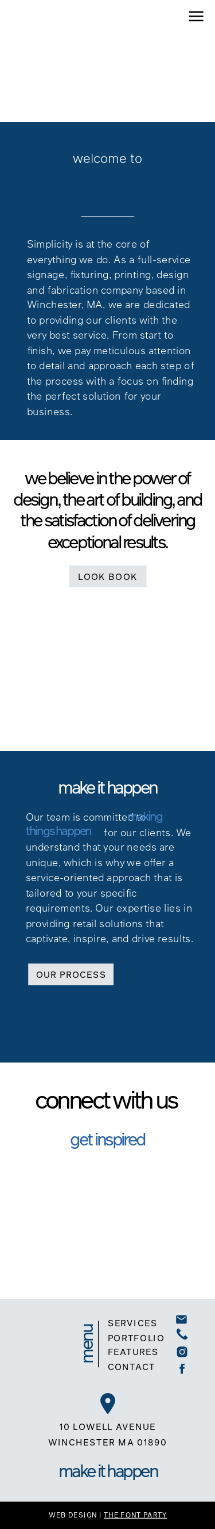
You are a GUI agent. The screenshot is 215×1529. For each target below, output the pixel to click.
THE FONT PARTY (135, 1514)
